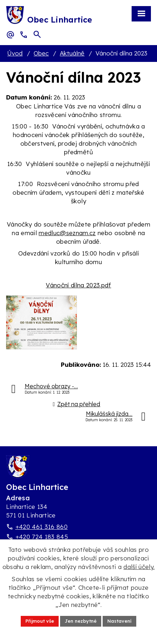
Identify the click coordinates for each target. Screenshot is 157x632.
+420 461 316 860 (41, 526)
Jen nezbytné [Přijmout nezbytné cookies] (81, 621)
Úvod (15, 53)
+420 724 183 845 (41, 536)
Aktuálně (72, 53)
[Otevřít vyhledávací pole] (37, 34)
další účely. (138, 566)
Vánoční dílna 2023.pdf (78, 285)
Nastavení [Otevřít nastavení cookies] (119, 621)
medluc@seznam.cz (67, 233)
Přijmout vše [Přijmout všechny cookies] (39, 621)
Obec (41, 53)
